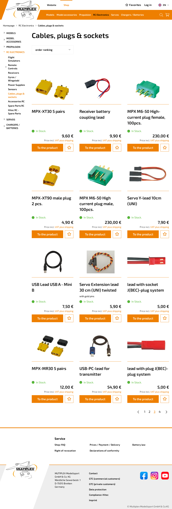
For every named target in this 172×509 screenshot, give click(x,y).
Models (50, 14)
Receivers (13, 72)
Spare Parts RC (16, 105)
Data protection (97, 489)
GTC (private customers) (102, 484)
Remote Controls (11, 67)
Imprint (93, 500)
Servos (115, 14)
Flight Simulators (14, 59)
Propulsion (85, 14)
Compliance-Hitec (99, 494)
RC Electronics (101, 14)
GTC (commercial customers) (104, 478)
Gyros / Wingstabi (13, 79)
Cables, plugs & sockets (16, 95)
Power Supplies (16, 84)
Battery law (138, 444)
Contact (93, 473)
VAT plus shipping (64, 140)
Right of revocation (65, 450)
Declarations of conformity (104, 450)
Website (51, 5)
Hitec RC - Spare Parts (14, 112)
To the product (47, 147)
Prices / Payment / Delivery (105, 444)
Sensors (12, 89)
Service (60, 438)
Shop (66, 5)
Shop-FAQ (60, 444)
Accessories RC (16, 101)
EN (162, 5)
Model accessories (67, 14)
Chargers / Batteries (132, 14)
